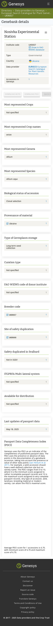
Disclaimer (28, 585)
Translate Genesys (27, 598)
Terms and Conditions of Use (28, 603)
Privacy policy (27, 611)
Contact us (28, 581)
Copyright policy (28, 607)
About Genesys (28, 576)
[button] (46, 32)
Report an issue (27, 589)
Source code (28, 594)
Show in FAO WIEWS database (36, 48)
